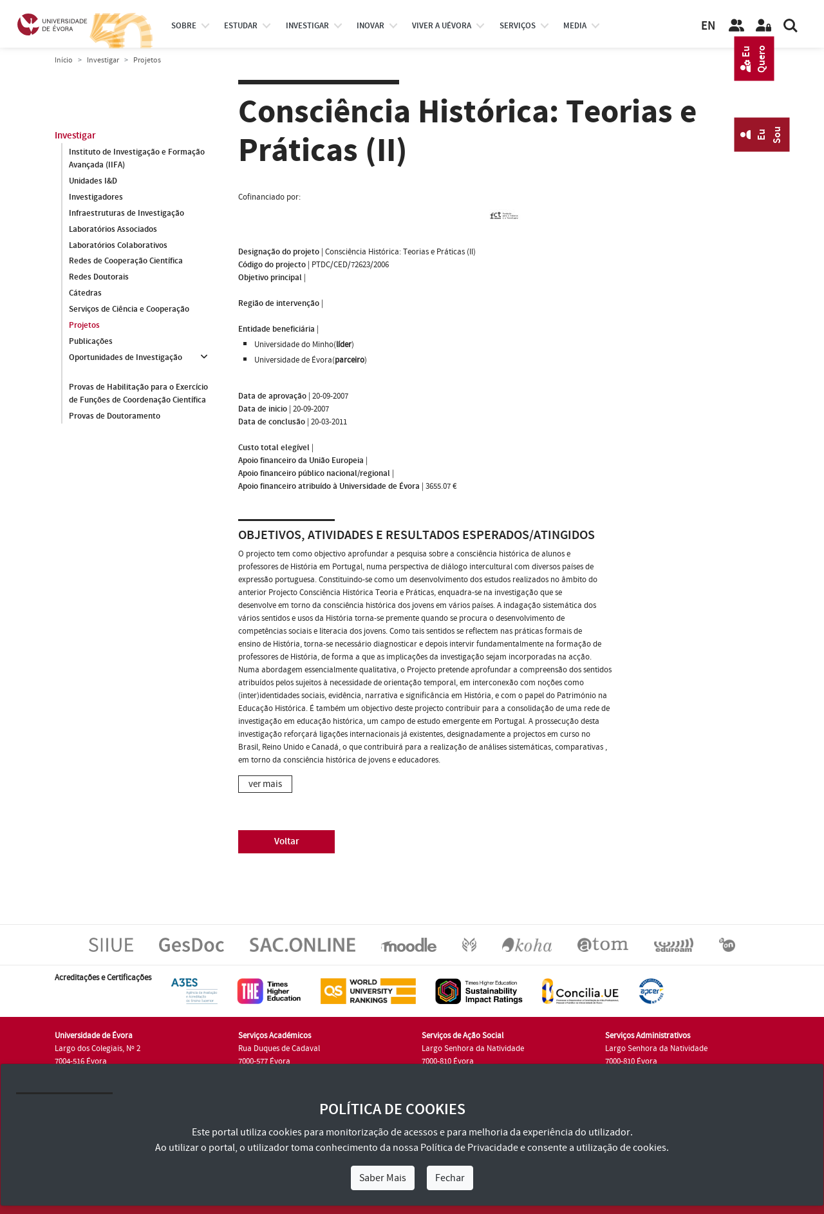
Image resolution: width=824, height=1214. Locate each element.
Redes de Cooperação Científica (126, 261)
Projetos (84, 326)
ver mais (265, 784)
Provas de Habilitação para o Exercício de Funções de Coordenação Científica (138, 393)
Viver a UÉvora (441, 26)
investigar (307, 26)
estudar (241, 26)
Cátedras (85, 293)
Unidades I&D (93, 181)
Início (64, 60)
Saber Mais (382, 1177)
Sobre (183, 26)
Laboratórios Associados (113, 229)
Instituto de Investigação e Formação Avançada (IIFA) (137, 158)
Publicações (91, 342)
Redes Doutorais (99, 277)
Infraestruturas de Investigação (126, 213)
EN (708, 26)
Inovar (370, 26)
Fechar (450, 1177)
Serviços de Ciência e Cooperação (129, 310)
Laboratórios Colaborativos (118, 245)
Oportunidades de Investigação (125, 358)
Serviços (518, 26)
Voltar (286, 841)
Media (574, 26)
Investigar (103, 60)
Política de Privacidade (469, 1147)
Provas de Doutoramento (114, 416)
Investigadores (96, 197)
